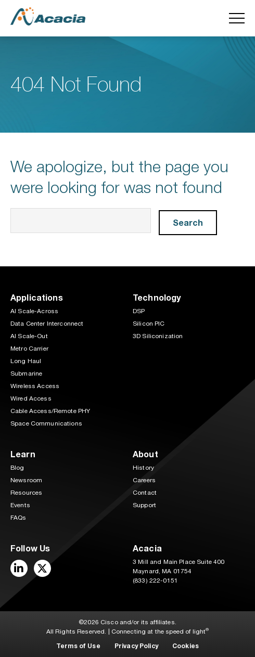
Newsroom (26, 480)
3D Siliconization (158, 336)
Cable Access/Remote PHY (50, 411)
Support (144, 505)
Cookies (185, 646)
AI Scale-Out (29, 336)
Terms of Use (78, 646)
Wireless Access (34, 386)
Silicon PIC (149, 323)
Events (20, 505)
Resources (26, 492)
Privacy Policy (136, 646)
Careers (144, 480)
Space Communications (46, 423)
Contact (145, 492)
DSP (139, 311)
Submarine (26, 373)
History (143, 467)
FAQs (18, 517)
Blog (17, 467)
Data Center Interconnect (46, 323)
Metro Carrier (29, 348)
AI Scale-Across (34, 311)
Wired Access (31, 398)
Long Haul (25, 361)
